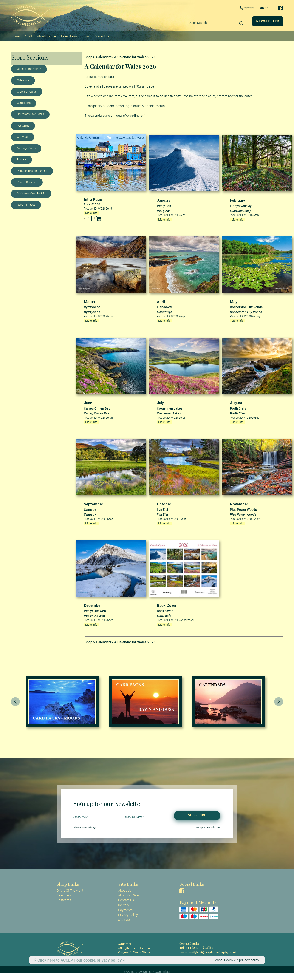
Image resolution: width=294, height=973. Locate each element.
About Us (124, 886)
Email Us (261, 7)
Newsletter (267, 21)
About (27, 34)
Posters (21, 157)
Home (15, 34)
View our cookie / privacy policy (237, 960)
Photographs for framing (32, 168)
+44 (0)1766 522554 (232, 8)
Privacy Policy (128, 910)
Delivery (123, 900)
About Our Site (44, 34)
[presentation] (15, 696)
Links (82, 34)
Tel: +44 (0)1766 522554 (193, 943)
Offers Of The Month (71, 886)
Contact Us (98, 34)
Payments (125, 905)
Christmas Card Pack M (31, 191)
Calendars (23, 77)
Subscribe (197, 810)
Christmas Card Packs (30, 111)
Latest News (67, 34)
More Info (91, 210)
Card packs (24, 100)
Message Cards (26, 145)
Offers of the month (29, 66)
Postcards (23, 123)
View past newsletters (209, 822)
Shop (88, 54)
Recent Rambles (27, 179)
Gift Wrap (22, 134)
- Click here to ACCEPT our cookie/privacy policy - (79, 960)
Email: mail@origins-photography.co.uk (203, 946)
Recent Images (26, 202)
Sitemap (124, 915)
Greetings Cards (27, 89)
